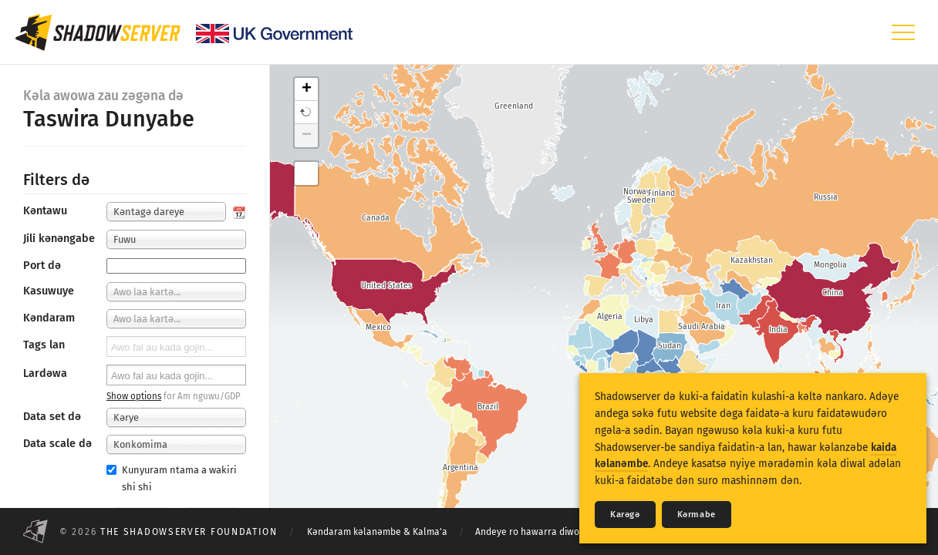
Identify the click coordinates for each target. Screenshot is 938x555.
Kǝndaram (49, 318)
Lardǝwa (45, 373)
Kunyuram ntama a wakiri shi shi (171, 478)
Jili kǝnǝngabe (59, 238)
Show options (133, 396)
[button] (306, 112)
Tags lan (44, 345)
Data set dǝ (52, 416)
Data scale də (57, 443)
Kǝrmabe (696, 515)
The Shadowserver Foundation (189, 531)
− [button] (307, 135)
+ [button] (307, 89)
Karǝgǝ (625, 515)
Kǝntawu (45, 210)
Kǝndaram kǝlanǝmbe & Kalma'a (377, 531)
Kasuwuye (48, 291)
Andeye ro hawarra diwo (527, 531)
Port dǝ (42, 265)
